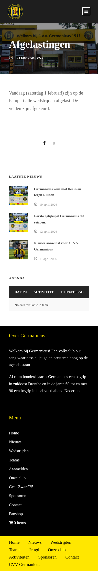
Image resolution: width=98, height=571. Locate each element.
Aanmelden (18, 469)
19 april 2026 (48, 204)
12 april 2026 (48, 231)
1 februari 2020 (29, 57)
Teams (14, 460)
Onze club (17, 478)
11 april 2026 (48, 259)
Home (14, 433)
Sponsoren (17, 496)
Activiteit (43, 292)
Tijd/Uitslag (72, 292)
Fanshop (16, 514)
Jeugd (34, 549)
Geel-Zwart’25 (21, 487)
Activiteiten (19, 557)
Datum (21, 292)
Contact (15, 505)
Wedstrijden (19, 451)
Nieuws (15, 442)
